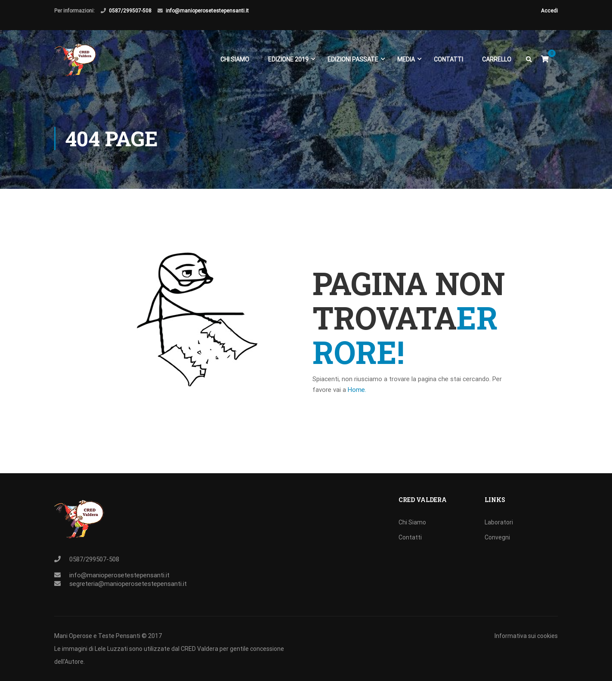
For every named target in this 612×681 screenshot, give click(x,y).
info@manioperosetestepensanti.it (207, 11)
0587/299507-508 (130, 11)
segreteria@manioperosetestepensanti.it (128, 584)
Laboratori (499, 522)
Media (406, 59)
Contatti (448, 59)
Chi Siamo (234, 59)
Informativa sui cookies (526, 635)
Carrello (496, 59)
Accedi (549, 11)
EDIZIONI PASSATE (353, 59)
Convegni (497, 537)
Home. (357, 390)
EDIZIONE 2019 (288, 59)
